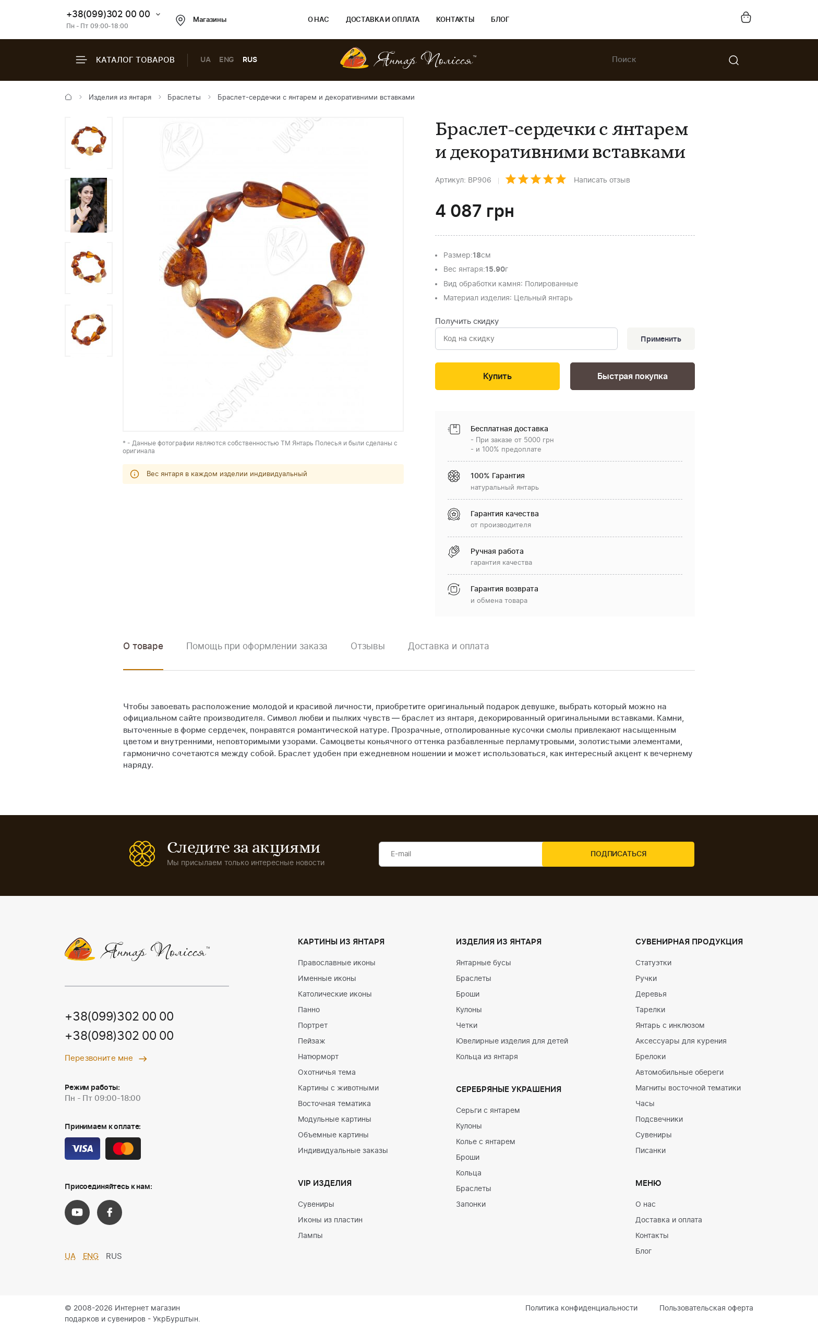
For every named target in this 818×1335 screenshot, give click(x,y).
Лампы (310, 1238)
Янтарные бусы (483, 965)
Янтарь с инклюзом (670, 1027)
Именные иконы (327, 981)
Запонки (471, 1206)
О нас (318, 20)
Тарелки (650, 1012)
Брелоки (650, 1059)
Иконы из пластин (330, 1222)
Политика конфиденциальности (581, 1310)
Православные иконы (337, 965)
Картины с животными (338, 1090)
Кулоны (469, 1012)
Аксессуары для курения (681, 1043)
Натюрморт (318, 1059)
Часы (645, 1106)
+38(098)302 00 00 (123, 1040)
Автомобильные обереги (679, 1074)
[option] (89, 143)
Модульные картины (334, 1121)
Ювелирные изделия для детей (512, 1043)
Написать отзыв (602, 180)
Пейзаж (312, 1043)
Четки (466, 1027)
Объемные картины (333, 1137)
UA (205, 60)
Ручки (646, 981)
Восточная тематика (334, 1106)
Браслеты (184, 97)
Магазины (201, 20)
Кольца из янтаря (487, 1059)
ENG (227, 60)
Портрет (313, 1027)
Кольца (469, 1175)
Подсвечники (659, 1121)
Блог (500, 20)
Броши (467, 996)
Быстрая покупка (632, 378)
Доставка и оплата (382, 20)
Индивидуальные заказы (343, 1153)
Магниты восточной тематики (688, 1090)
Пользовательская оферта (706, 1310)
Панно (309, 1012)
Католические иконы (335, 996)
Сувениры (316, 1206)
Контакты (455, 20)
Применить (659, 339)
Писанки (650, 1153)
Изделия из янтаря (120, 97)
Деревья (651, 996)
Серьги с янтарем (488, 1112)
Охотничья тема (327, 1074)
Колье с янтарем (485, 1144)
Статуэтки (653, 965)
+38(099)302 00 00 (108, 14)
